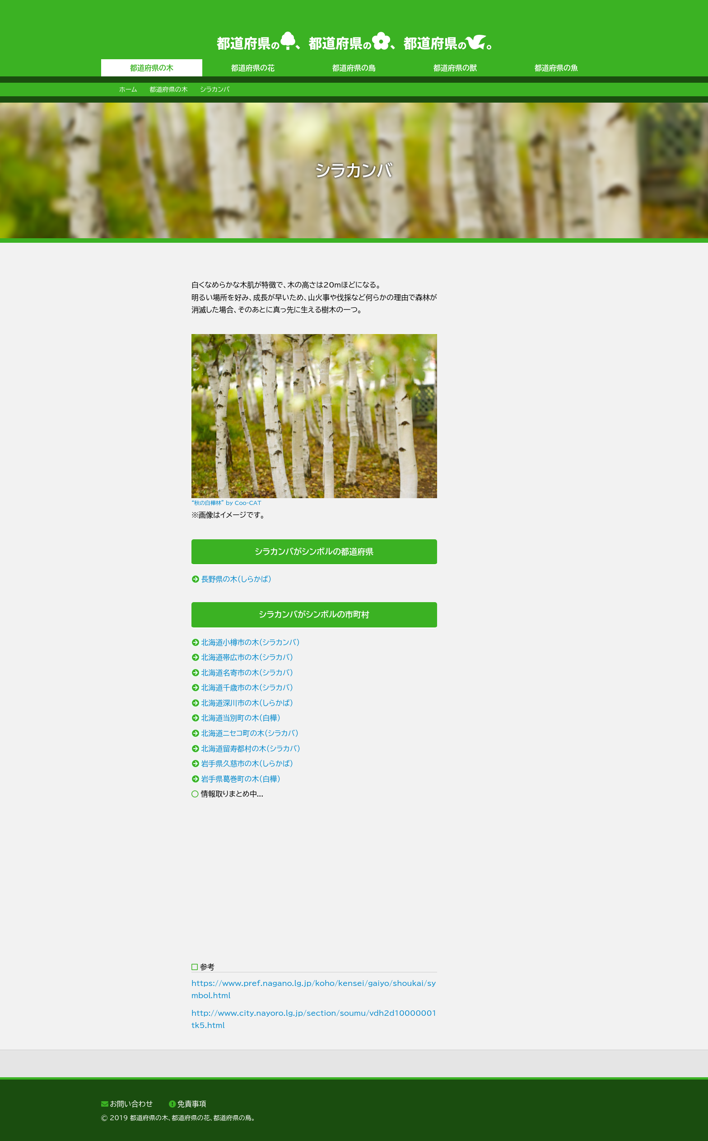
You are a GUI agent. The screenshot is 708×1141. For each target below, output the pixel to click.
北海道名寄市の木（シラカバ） (247, 672)
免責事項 (191, 1104)
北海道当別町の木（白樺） (241, 717)
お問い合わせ (131, 1104)
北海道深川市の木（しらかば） (247, 703)
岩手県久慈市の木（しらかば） (247, 763)
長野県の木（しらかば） (236, 579)
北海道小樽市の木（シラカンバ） (250, 642)
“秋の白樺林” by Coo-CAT (226, 502)
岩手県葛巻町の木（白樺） (241, 779)
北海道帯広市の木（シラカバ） (247, 657)
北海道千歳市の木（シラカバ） (247, 687)
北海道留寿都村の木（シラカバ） (251, 748)
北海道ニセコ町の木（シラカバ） (250, 733)
